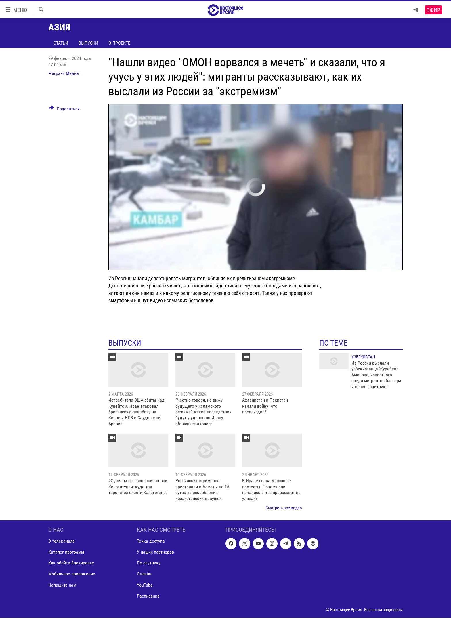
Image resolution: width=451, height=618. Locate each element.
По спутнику (148, 563)
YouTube (145, 585)
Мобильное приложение (71, 574)
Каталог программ (66, 552)
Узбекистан (363, 357)
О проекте (119, 43)
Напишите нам (62, 585)
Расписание (148, 596)
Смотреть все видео (283, 507)
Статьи (60, 43)
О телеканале (61, 541)
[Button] (64, 110)
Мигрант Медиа (63, 73)
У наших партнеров (155, 552)
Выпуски (88, 43)
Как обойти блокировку (71, 563)
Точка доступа (151, 541)
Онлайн (144, 574)
